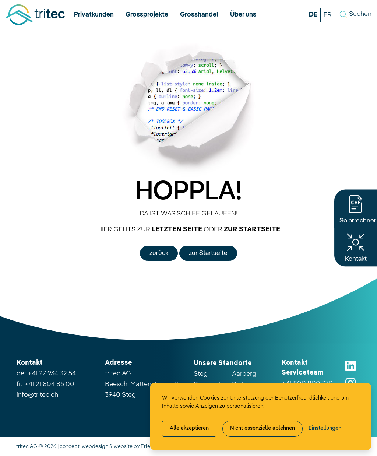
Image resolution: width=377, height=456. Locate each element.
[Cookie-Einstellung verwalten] (325, 428)
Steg (201, 374)
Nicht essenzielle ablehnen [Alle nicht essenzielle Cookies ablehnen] (262, 428)
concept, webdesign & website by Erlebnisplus (115, 446)
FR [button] (327, 14)
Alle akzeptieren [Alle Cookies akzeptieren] (189, 428)
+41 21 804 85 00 (49, 384)
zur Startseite (208, 253)
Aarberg (244, 374)
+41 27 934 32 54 (52, 373)
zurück (158, 253)
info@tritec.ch (37, 395)
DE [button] (313, 14)
